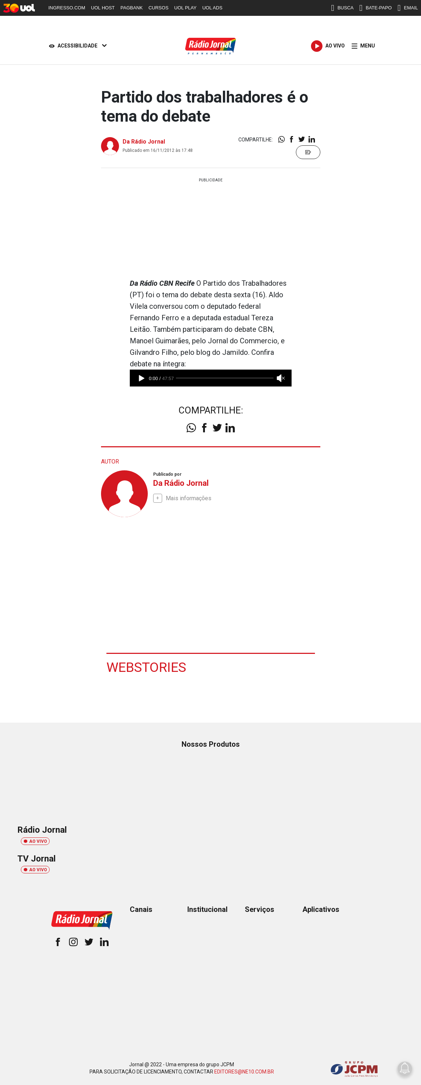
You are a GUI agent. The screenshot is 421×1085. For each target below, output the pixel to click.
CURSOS (158, 7)
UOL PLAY (185, 7)
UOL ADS (212, 7)
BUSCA (342, 8)
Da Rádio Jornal (144, 141)
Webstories (146, 667)
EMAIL (408, 8)
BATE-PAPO (375, 8)
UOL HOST (103, 7)
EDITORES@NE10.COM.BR (244, 1071)
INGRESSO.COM (67, 7)
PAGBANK (131, 7)
